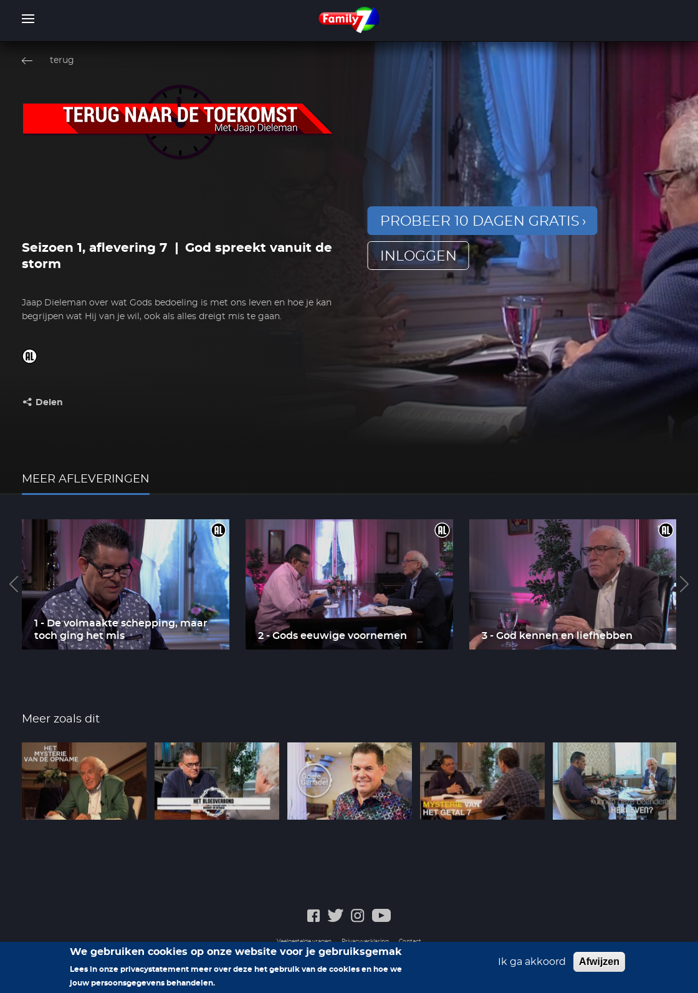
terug (62, 60)
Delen (49, 402)
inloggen (418, 256)
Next (684, 584)
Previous (13, 584)
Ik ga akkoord (532, 962)
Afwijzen (599, 961)
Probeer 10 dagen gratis (480, 221)
